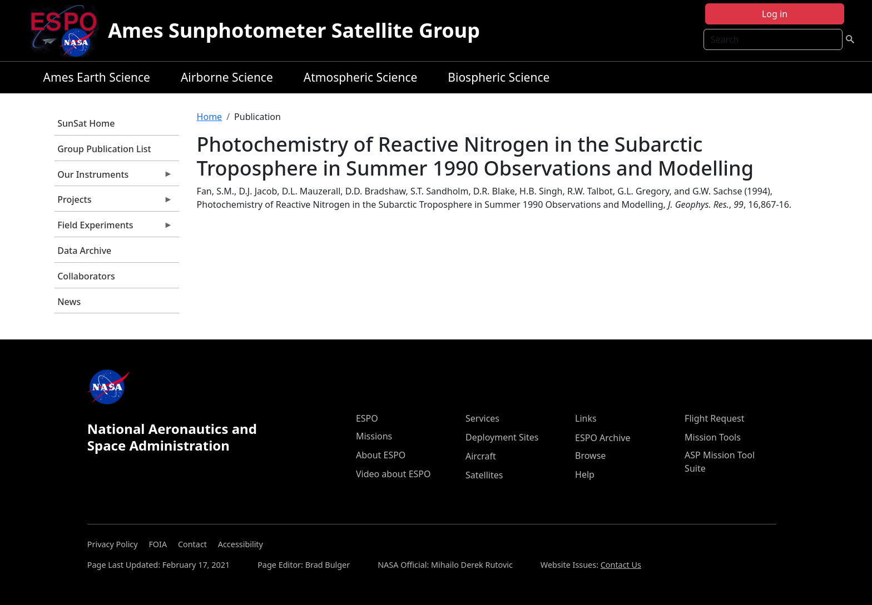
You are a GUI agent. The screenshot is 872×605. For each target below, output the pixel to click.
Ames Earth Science (96, 77)
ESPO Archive (602, 438)
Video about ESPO (393, 474)
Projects (113, 202)
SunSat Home (86, 123)
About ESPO (380, 455)
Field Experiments (113, 228)
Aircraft (480, 456)
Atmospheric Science (361, 77)
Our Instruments (113, 177)
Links (586, 418)
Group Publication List (104, 149)
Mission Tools (713, 437)
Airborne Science (227, 77)
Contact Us (621, 564)
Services (482, 418)
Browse (590, 455)
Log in (774, 14)
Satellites (484, 475)
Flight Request (714, 418)
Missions (374, 436)
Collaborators (86, 276)
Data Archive (84, 250)
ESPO (367, 418)
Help (584, 474)
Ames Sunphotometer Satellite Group (294, 30)
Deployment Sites (501, 437)
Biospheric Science (498, 77)
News (69, 302)
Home (209, 117)
